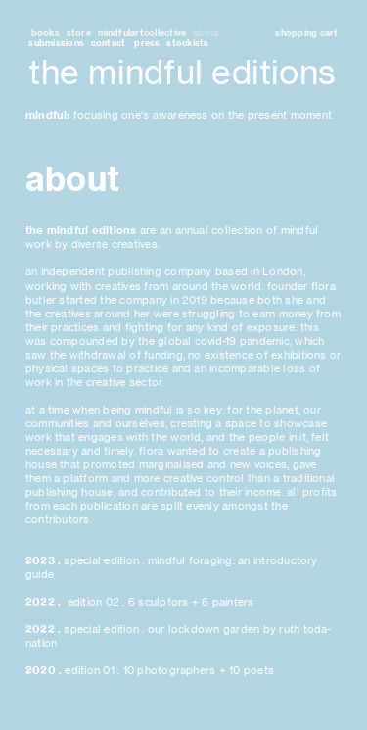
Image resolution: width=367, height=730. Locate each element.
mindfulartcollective (142, 32)
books (43, 32)
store (79, 32)
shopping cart (306, 32)
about (206, 32)
